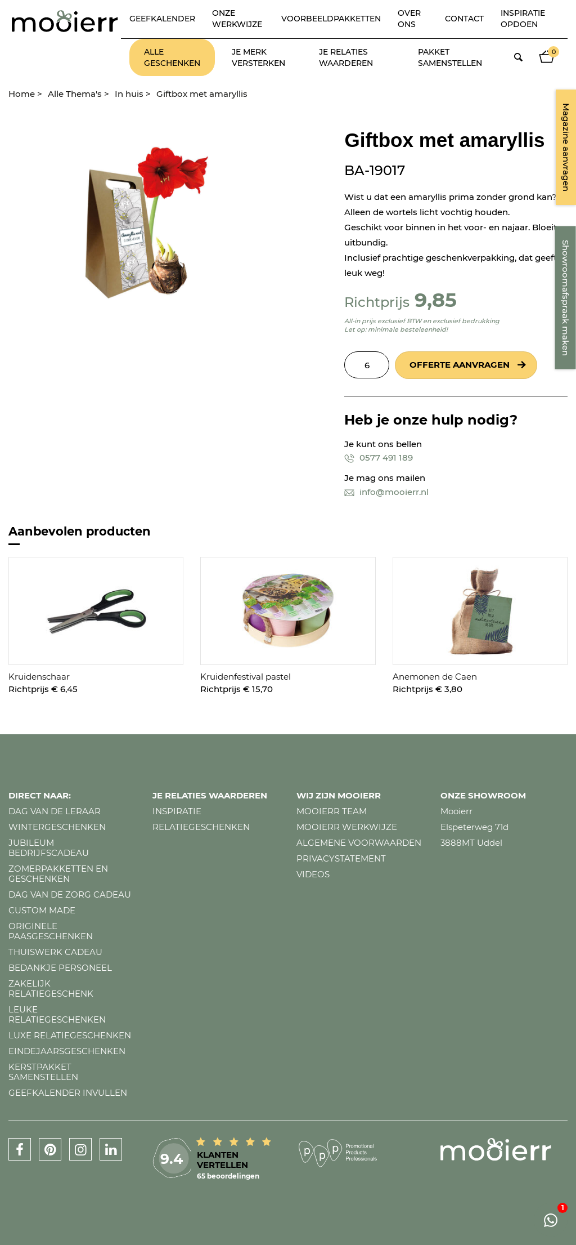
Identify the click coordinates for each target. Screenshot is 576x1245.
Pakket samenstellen (450, 57)
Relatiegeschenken (201, 827)
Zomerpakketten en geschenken (58, 873)
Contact (464, 19)
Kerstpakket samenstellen (43, 1071)
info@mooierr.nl (386, 492)
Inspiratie (176, 811)
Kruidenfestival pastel (245, 676)
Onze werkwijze (237, 18)
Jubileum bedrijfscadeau (48, 847)
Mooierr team (331, 811)
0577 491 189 (378, 457)
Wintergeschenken (57, 827)
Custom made (41, 910)
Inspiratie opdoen (523, 18)
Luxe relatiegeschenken (69, 1035)
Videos (313, 874)
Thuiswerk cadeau (55, 952)
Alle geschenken (172, 57)
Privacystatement (341, 858)
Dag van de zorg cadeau (69, 894)
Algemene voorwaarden (358, 842)
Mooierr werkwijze (346, 827)
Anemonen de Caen (435, 676)
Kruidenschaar (39, 676)
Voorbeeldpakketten (331, 19)
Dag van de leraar (54, 811)
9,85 (436, 300)
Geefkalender (162, 19)
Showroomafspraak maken (565, 298)
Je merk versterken (258, 57)
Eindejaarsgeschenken (66, 1051)
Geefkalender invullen (67, 1092)
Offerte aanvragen (460, 364)
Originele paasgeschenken (50, 931)
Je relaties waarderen (346, 57)
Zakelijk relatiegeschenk (50, 988)
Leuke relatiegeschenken (57, 1014)
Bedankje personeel (60, 967)
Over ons (409, 18)
